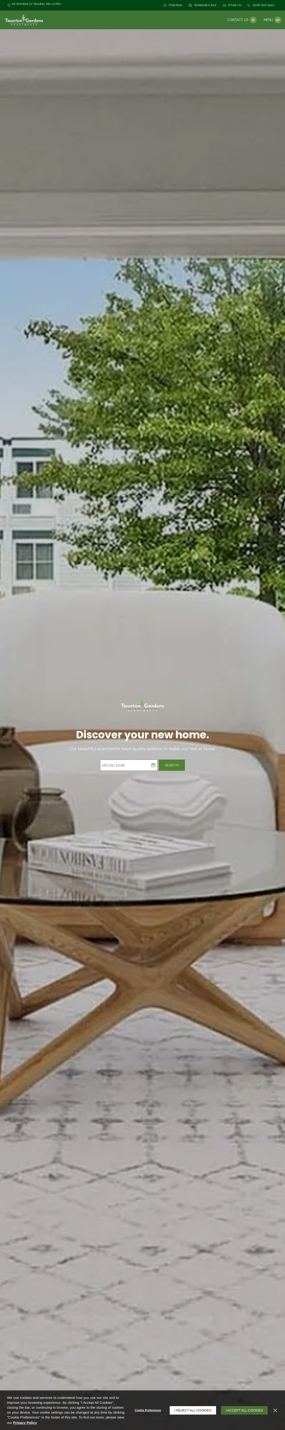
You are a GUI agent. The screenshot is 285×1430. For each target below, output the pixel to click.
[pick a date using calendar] (153, 765)
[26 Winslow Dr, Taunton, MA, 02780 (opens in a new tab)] (36, 5)
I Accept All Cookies (244, 1410)
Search (172, 765)
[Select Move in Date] (124, 765)
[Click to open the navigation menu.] (272, 20)
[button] (172, 5)
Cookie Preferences (148, 1410)
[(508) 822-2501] (261, 5)
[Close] (275, 1410)
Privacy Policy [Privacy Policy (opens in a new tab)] (25, 1423)
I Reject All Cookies (192, 1410)
